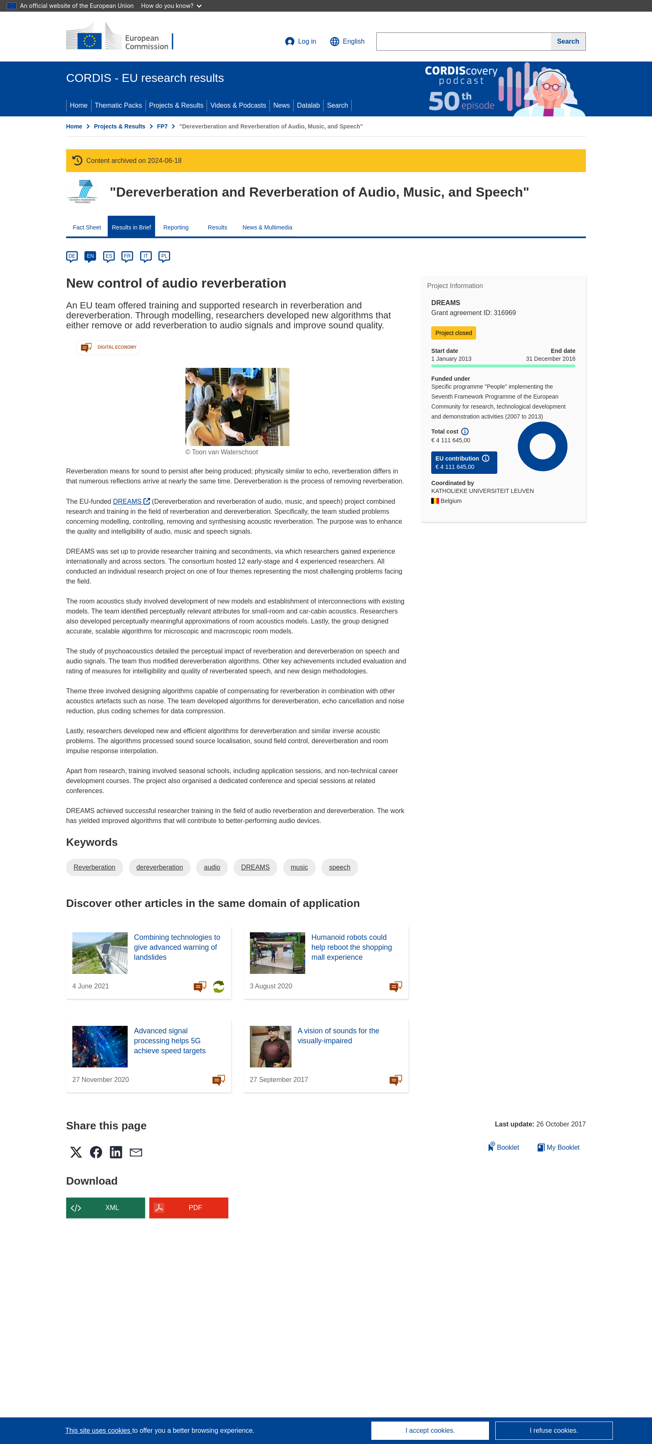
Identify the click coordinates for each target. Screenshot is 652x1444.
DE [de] (72, 256)
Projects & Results (176, 105)
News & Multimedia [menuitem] (267, 227)
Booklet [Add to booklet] (504, 1146)
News (281, 105)
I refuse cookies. (554, 1430)
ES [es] (109, 256)
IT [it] (145, 256)
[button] (347, 42)
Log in (300, 42)
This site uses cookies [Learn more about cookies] (98, 1430)
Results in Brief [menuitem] (131, 227)
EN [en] (90, 256)
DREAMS (131, 501)
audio (212, 867)
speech (340, 867)
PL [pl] (164, 256)
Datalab (308, 105)
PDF (195, 1207)
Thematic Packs (118, 105)
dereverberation (159, 867)
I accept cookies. (430, 1430)
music (299, 867)
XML (112, 1207)
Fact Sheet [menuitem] (87, 227)
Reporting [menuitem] (176, 227)
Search (337, 105)
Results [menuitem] (217, 227)
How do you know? (171, 5)
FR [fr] (127, 256)
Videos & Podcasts (238, 105)
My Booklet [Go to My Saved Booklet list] (559, 1147)
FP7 (162, 126)
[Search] (568, 41)
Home (79, 105)
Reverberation (95, 867)
